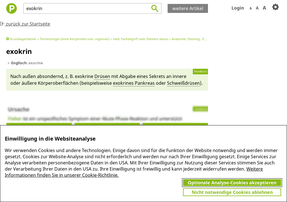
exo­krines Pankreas (134, 83)
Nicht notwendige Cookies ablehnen (232, 192)
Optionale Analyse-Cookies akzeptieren (232, 183)
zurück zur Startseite (25, 24)
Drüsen (102, 76)
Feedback (200, 71)
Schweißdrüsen (183, 83)
